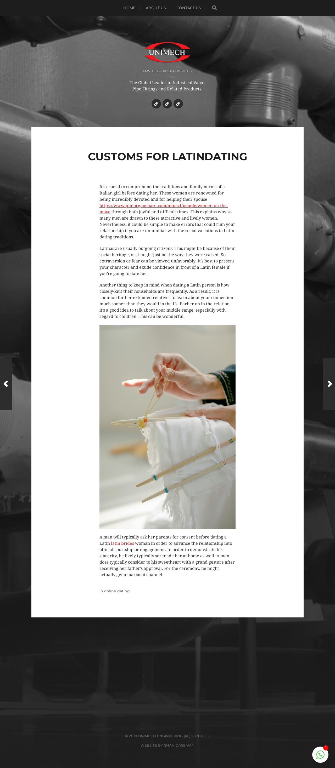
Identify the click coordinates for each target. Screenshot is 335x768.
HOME (129, 7)
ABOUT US (156, 7)
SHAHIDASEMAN (179, 745)
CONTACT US (188, 7)
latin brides (122, 543)
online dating (117, 591)
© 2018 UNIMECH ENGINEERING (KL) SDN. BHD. (167, 736)
